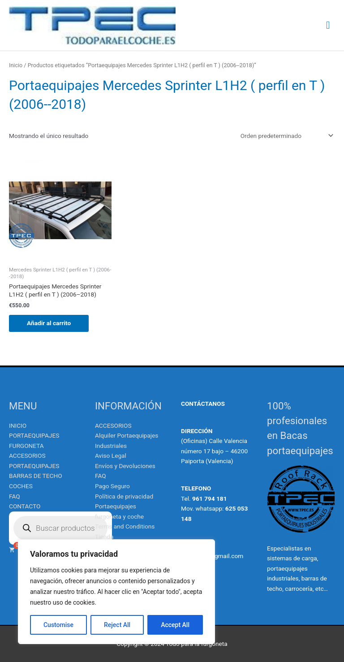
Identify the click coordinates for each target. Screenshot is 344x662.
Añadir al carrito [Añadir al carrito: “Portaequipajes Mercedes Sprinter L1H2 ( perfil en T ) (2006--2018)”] (49, 323)
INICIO (17, 425)
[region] (116, 591)
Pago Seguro (112, 486)
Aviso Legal (110, 455)
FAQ (14, 496)
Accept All (175, 624)
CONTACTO (24, 506)
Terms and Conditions (125, 526)
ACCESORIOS (113, 425)
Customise (58, 624)
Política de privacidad (124, 496)
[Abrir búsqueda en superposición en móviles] (60, 528)
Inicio (15, 65)
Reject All (117, 624)
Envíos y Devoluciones (125, 465)
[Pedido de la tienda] (285, 135)
